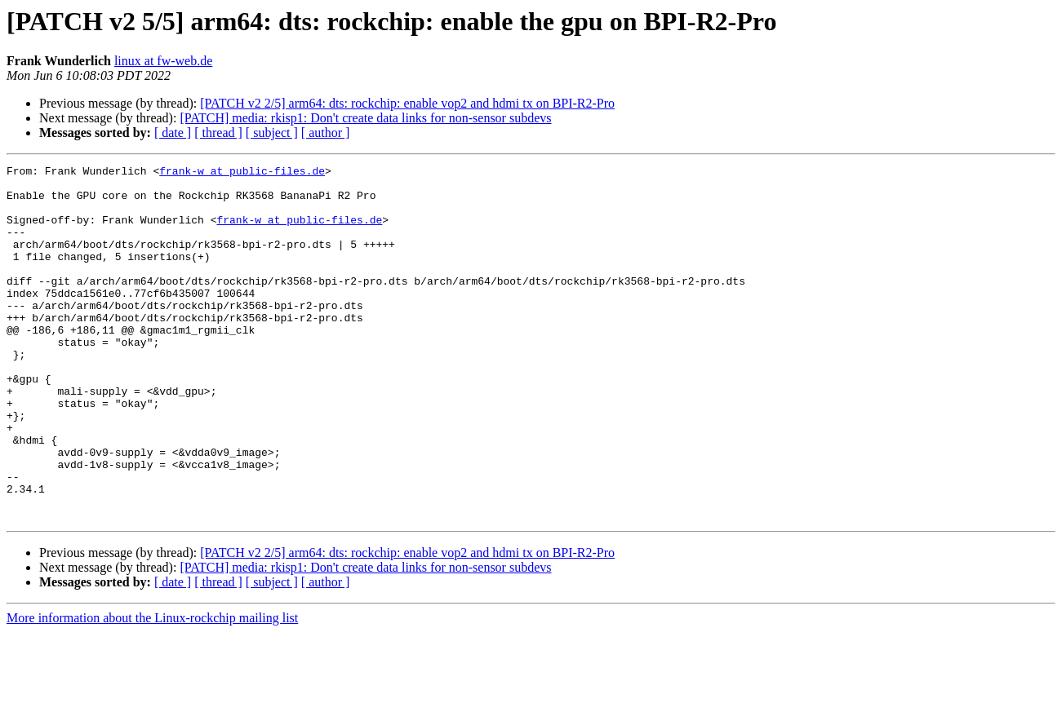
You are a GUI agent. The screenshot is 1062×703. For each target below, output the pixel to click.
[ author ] (325, 132)
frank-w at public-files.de (242, 173)
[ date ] (172, 132)
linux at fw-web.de (163, 61)
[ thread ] (218, 132)
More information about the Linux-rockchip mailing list (152, 689)
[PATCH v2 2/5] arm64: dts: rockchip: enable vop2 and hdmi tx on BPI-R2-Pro (407, 103)
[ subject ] (272, 132)
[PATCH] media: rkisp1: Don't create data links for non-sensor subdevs (365, 118)
